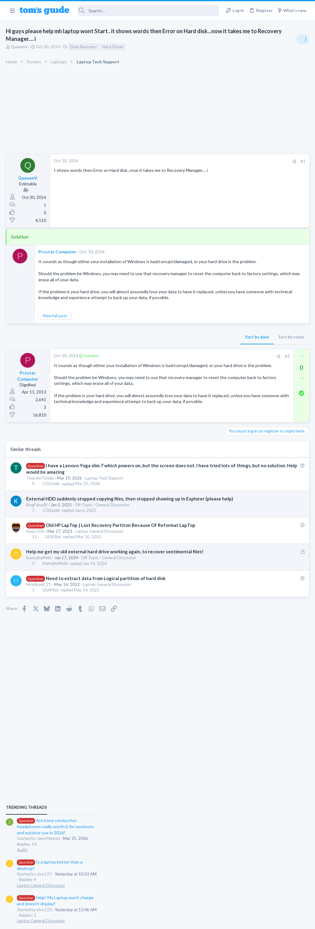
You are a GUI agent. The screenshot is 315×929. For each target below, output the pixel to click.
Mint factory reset (255, 467)
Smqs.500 (35, 552)
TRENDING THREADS (237, 341)
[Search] (148, 10)
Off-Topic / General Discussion (102, 526)
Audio (233, 384)
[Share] (195, 161)
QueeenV (19, 46)
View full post (55, 322)
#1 (204, 161)
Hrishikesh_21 (38, 612)
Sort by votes (193, 344)
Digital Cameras (242, 597)
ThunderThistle (40, 492)
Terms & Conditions (216, 920)
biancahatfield (39, 585)
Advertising (91, 920)
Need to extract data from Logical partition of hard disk (106, 606)
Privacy (173, 920)
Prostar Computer (58, 251)
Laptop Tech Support (104, 492)
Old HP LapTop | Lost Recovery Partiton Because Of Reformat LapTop (121, 546)
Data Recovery (83, 46)
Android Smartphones (247, 484)
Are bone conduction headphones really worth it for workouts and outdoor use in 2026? (266, 361)
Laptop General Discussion (100, 552)
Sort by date (158, 344)
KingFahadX (37, 526)
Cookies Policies (134, 920)
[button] (12, 10)
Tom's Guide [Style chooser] (265, 894)
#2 (188, 363)
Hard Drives (113, 46)
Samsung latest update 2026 (265, 550)
